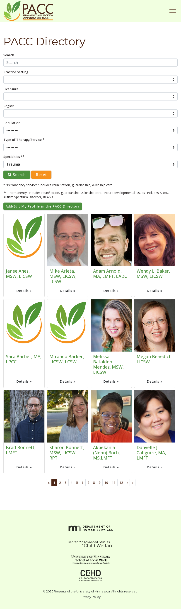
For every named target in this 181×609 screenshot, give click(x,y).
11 (114, 482)
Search (8, 55)
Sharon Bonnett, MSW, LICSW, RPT (66, 452)
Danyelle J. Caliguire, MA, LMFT (151, 452)
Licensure (10, 89)
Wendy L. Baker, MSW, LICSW (153, 273)
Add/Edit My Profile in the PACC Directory (43, 206)
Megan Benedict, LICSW (154, 359)
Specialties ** (13, 156)
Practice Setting (15, 72)
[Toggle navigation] (173, 11)
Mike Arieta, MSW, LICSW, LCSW (63, 276)
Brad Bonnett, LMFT (21, 450)
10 (106, 482)
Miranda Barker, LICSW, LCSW (66, 359)
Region (8, 106)
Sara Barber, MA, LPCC (23, 359)
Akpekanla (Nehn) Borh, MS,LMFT (106, 452)
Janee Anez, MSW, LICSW (19, 273)
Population (11, 123)
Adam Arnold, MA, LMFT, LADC (110, 273)
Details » (24, 291)
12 (121, 482)
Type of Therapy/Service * (23, 139)
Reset (41, 174)
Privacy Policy (90, 597)
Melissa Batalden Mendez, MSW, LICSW (108, 364)
